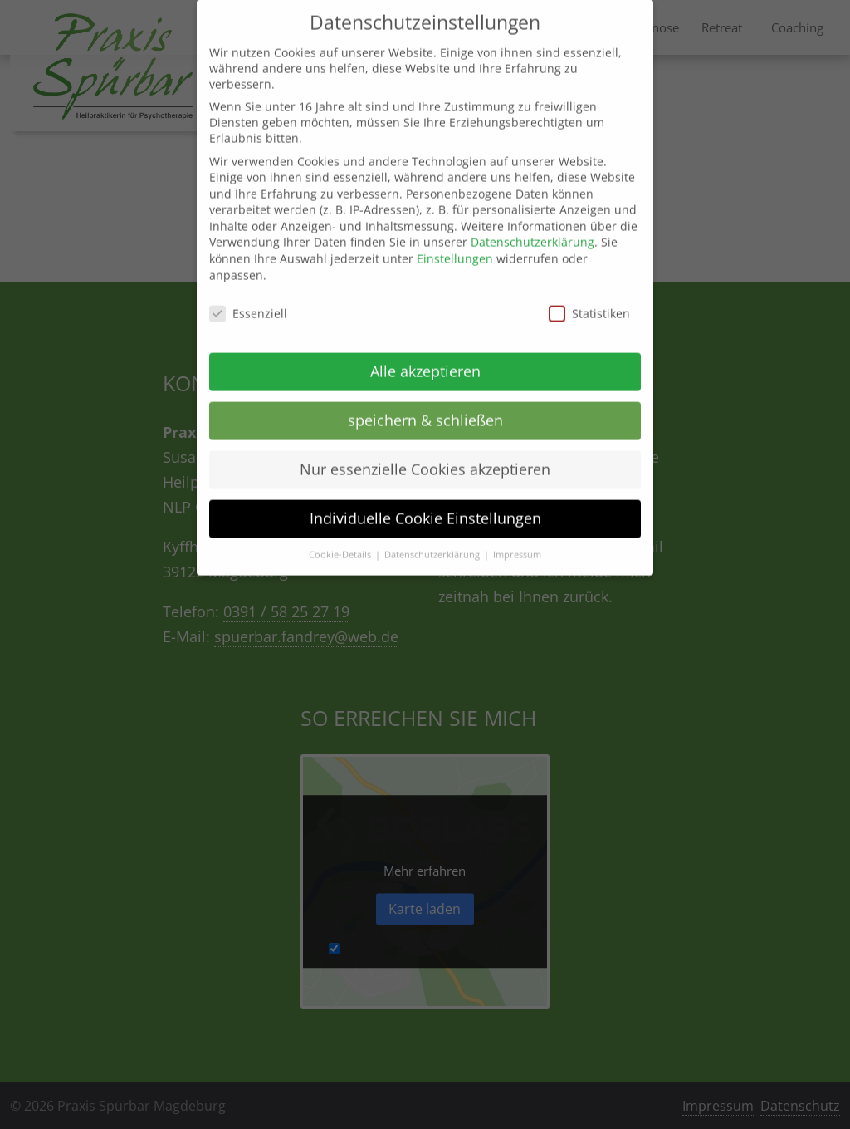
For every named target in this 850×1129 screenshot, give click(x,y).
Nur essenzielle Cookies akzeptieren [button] (425, 455)
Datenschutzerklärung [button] (433, 541)
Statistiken (589, 299)
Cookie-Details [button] (341, 541)
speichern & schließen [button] (425, 406)
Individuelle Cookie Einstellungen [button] (425, 504)
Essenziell (248, 299)
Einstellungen (455, 245)
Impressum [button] (517, 541)
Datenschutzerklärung (532, 229)
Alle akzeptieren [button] (425, 357)
